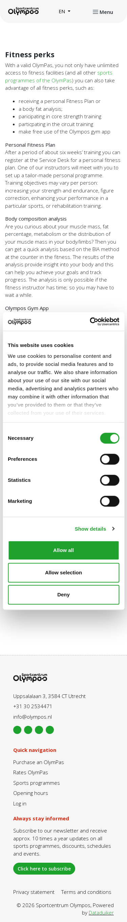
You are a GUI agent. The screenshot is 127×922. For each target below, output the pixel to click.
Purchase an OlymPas (38, 762)
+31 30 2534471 (32, 706)
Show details (90, 529)
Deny (63, 594)
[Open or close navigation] (103, 11)
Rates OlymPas (30, 772)
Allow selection (63, 572)
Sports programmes (36, 782)
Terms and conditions (86, 891)
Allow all (63, 550)
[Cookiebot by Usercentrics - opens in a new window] (90, 321)
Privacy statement (34, 891)
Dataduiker (101, 912)
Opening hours (30, 793)
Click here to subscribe (44, 868)
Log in (19, 803)
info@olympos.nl (32, 716)
